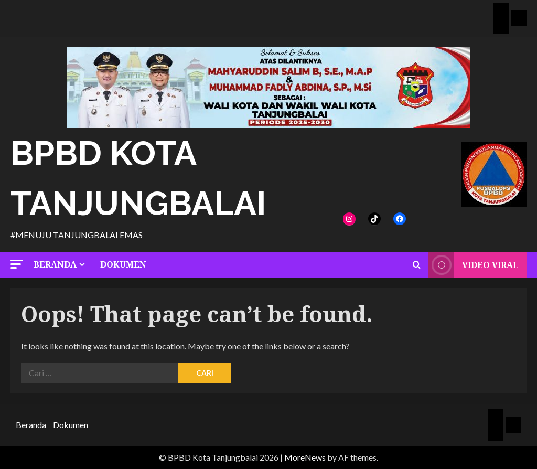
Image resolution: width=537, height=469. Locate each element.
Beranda (55, 264)
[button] (16, 264)
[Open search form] (417, 265)
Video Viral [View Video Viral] (473, 265)
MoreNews (305, 457)
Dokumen (123, 264)
